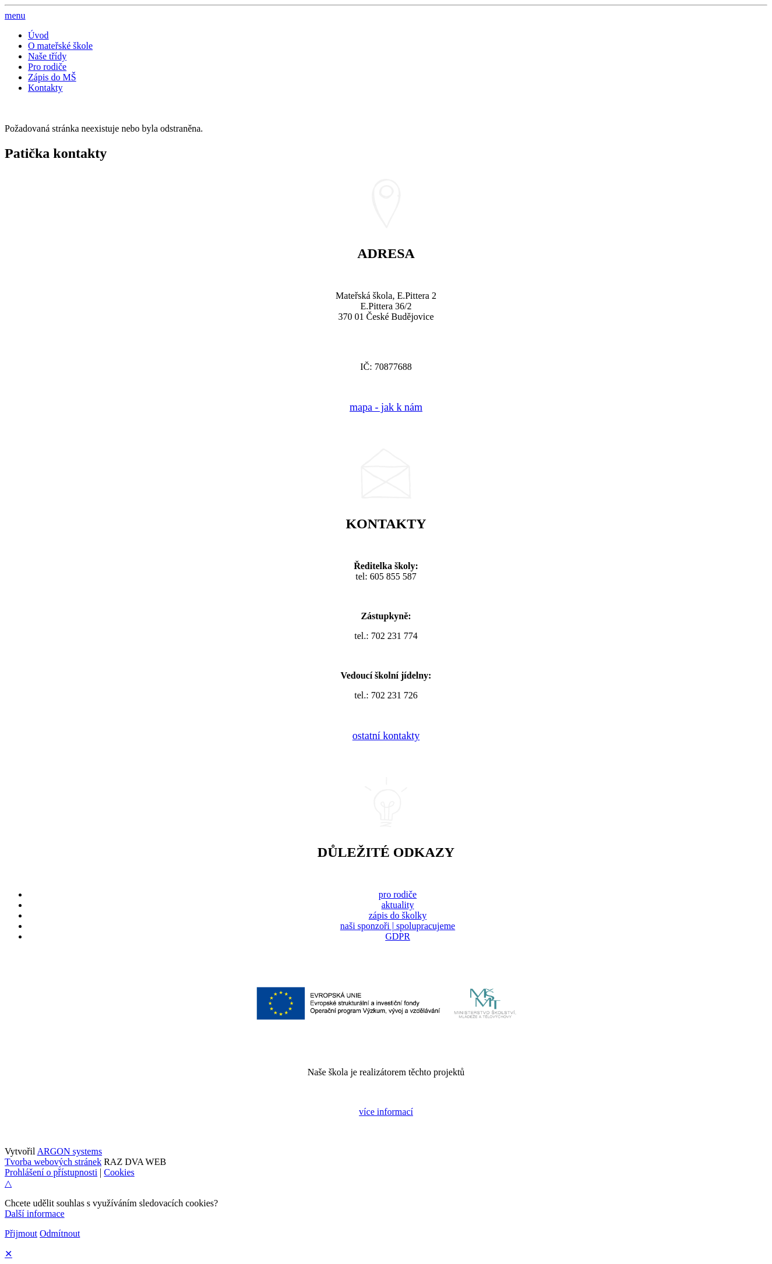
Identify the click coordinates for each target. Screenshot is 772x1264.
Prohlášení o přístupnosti (51, 1172)
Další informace (35, 1214)
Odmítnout (60, 1233)
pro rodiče (398, 894)
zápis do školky (398, 915)
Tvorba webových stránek (53, 1162)
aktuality (398, 905)
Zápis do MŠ (52, 77)
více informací (386, 1112)
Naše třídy (47, 56)
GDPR (397, 936)
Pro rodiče (47, 67)
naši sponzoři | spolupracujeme (397, 926)
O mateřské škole (60, 46)
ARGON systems (70, 1151)
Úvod (38, 35)
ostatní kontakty (386, 736)
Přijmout (21, 1233)
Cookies (119, 1172)
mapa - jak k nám (386, 407)
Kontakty (45, 88)
